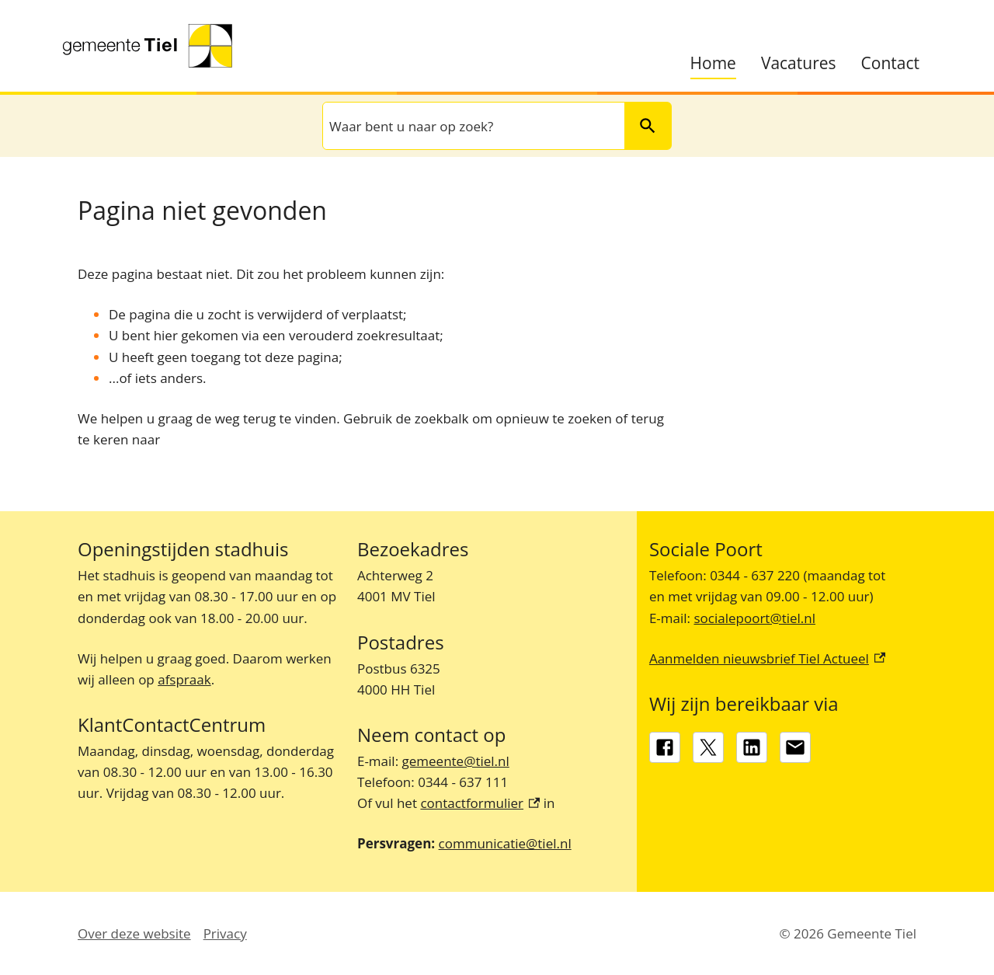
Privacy (225, 933)
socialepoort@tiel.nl (754, 618)
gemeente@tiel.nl (455, 761)
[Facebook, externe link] (664, 747)
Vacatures (798, 63)
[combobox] (472, 126)
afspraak (184, 679)
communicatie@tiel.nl (505, 843)
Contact (890, 63)
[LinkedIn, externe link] (751, 747)
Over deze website (134, 933)
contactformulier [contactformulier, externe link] (480, 803)
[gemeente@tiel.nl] (795, 747)
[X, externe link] (708, 747)
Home (713, 63)
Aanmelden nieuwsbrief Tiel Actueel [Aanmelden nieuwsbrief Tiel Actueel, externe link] (767, 658)
